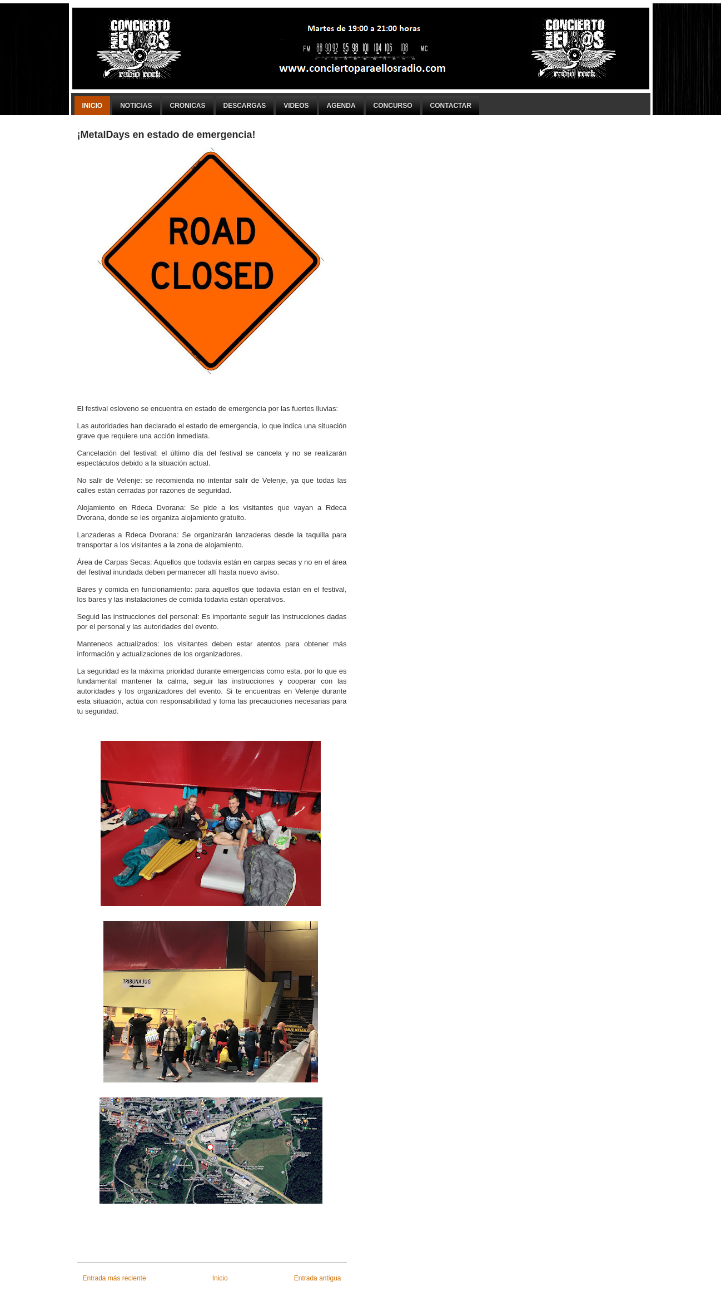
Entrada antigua (317, 1278)
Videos (296, 106)
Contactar (450, 106)
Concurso (393, 106)
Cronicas (188, 106)
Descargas (244, 106)
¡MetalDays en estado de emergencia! (166, 135)
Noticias (136, 106)
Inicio (92, 106)
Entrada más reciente (114, 1278)
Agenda (341, 106)
